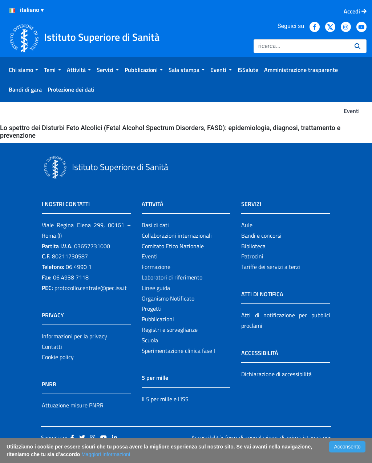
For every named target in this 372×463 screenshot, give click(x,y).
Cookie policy (58, 357)
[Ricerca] (301, 46)
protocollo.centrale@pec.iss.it (90, 287)
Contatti (52, 346)
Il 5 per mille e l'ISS (165, 399)
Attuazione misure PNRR (73, 405)
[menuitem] (23, 70)
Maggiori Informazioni (105, 454)
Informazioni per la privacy (74, 336)
